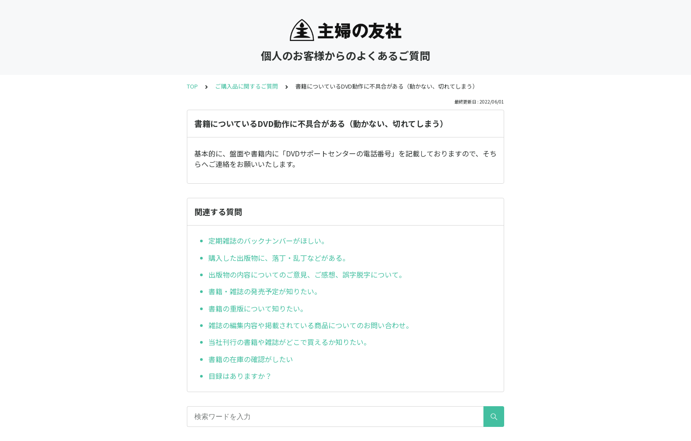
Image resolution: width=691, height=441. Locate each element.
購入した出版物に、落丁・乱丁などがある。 (278, 257)
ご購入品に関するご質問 (246, 86)
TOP (192, 86)
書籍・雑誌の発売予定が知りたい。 (264, 291)
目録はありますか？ (240, 376)
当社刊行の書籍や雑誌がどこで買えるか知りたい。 (289, 342)
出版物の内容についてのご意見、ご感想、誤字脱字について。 (307, 274)
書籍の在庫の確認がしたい (250, 359)
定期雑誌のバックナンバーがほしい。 (268, 240)
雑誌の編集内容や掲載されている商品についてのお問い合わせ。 (310, 325)
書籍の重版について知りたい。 (257, 308)
